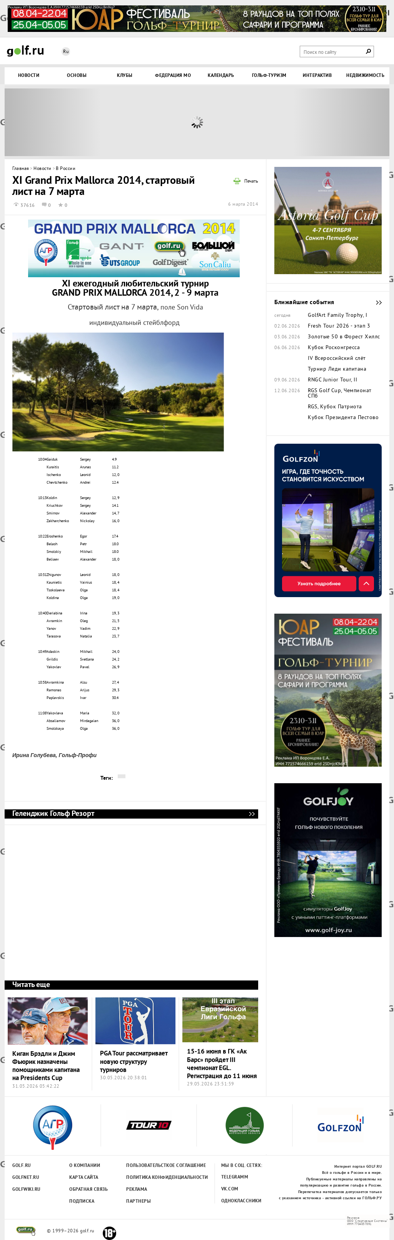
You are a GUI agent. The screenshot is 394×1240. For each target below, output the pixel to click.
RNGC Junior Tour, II (332, 380)
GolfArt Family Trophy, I (337, 315)
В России (65, 169)
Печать (251, 182)
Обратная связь (88, 1189)
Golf (25, 51)
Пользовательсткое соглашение (150, 1165)
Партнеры (138, 1201)
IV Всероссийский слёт (337, 358)
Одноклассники (241, 1201)
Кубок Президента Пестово (343, 418)
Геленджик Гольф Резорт (251, 814)
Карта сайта (83, 1177)
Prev (53, 122)
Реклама (136, 1189)
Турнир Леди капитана (337, 369)
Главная (20, 169)
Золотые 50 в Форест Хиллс (344, 337)
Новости (42, 169)
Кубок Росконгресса (334, 348)
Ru (65, 52)
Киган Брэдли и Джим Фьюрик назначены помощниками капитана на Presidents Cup (46, 1066)
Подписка (81, 1201)
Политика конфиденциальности (150, 1177)
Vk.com (230, 1189)
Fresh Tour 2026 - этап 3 (339, 326)
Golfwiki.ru (26, 1189)
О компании (84, 1165)
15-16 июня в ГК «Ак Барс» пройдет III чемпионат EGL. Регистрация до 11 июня (222, 1064)
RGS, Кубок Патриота (335, 407)
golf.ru (26, 1231)
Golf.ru (21, 1165)
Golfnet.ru (25, 1177)
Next (341, 122)
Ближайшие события (375, 303)
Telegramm (235, 1177)
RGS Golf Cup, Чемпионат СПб (340, 393)
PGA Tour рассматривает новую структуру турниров (133, 1062)
